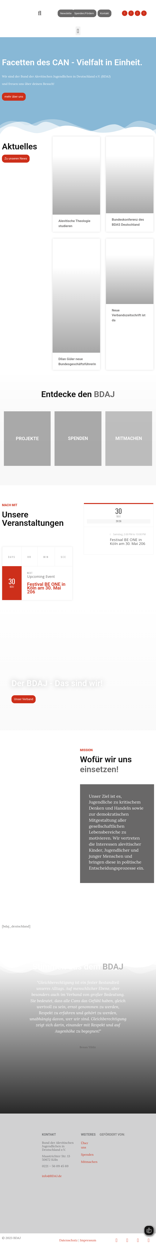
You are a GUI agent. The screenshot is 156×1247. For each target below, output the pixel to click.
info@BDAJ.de (52, 1176)
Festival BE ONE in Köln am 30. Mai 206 (46, 588)
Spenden (87, 1154)
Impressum (88, 1240)
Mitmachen (89, 1162)
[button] (39, 13)
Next (30, 573)
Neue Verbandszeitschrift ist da (128, 315)
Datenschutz (68, 1240)
